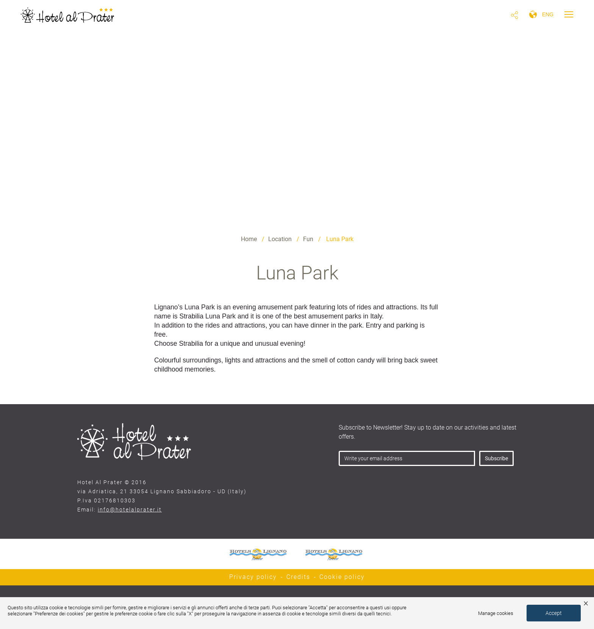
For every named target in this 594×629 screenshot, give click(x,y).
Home (249, 239)
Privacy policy (253, 576)
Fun (308, 239)
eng (547, 14)
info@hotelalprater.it (130, 510)
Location (280, 239)
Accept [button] (554, 613)
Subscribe (496, 458)
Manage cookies (495, 613)
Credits (298, 576)
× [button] (585, 603)
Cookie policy (342, 576)
